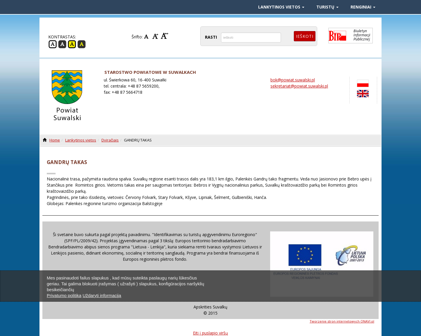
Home (54, 140)
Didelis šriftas (164, 36)
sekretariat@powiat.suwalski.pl (299, 86)
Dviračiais (110, 140)
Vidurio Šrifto (156, 36)
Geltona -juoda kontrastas (72, 44)
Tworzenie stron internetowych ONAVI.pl (342, 321)
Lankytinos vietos (80, 140)
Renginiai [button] (363, 7)
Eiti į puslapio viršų (210, 333)
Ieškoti (304, 36)
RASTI (211, 37)
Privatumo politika (64, 295)
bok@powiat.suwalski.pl (292, 80)
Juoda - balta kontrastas (62, 44)
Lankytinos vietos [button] (281, 7)
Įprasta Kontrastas (52, 44)
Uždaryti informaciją (102, 295)
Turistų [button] (327, 7)
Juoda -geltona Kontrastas (81, 44)
